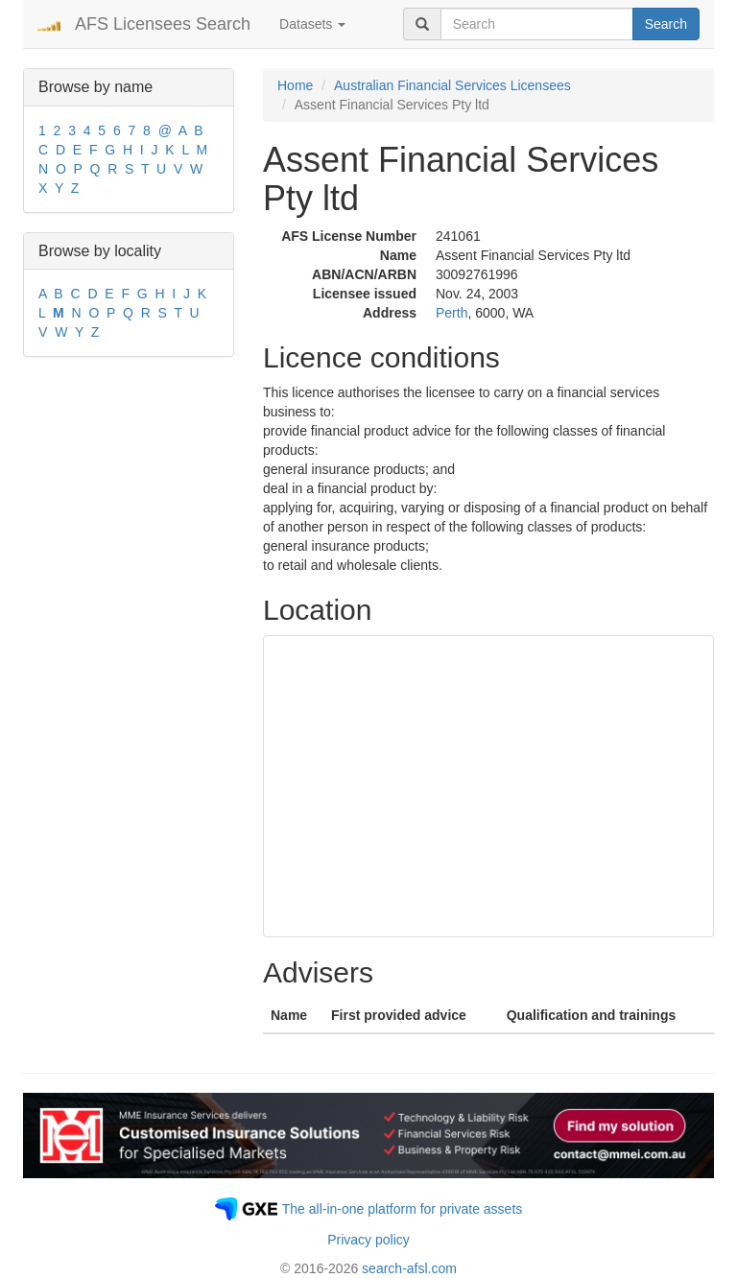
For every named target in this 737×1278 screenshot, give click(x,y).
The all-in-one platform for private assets (402, 1209)
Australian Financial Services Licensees (452, 85)
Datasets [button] (312, 24)
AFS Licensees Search (162, 24)
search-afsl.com (409, 1268)
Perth (451, 312)
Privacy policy (368, 1239)
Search (666, 24)
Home (295, 85)
